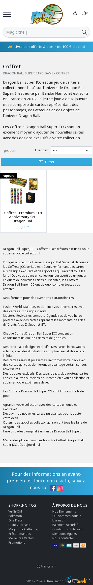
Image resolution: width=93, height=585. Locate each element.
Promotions (16, 542)
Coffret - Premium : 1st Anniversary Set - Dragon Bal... (23, 217)
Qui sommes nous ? (66, 516)
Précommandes (19, 534)
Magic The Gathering (23, 529)
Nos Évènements (64, 511)
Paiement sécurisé (65, 525)
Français (45, 566)
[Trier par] (71, 150)
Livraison (58, 520)
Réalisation (68, 581)
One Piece (15, 520)
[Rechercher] (41, 32)
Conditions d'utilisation (68, 529)
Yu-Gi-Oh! (15, 511)
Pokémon (15, 516)
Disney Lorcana (19, 525)
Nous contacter (63, 538)
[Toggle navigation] (7, 14)
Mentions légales (64, 534)
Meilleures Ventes (21, 538)
